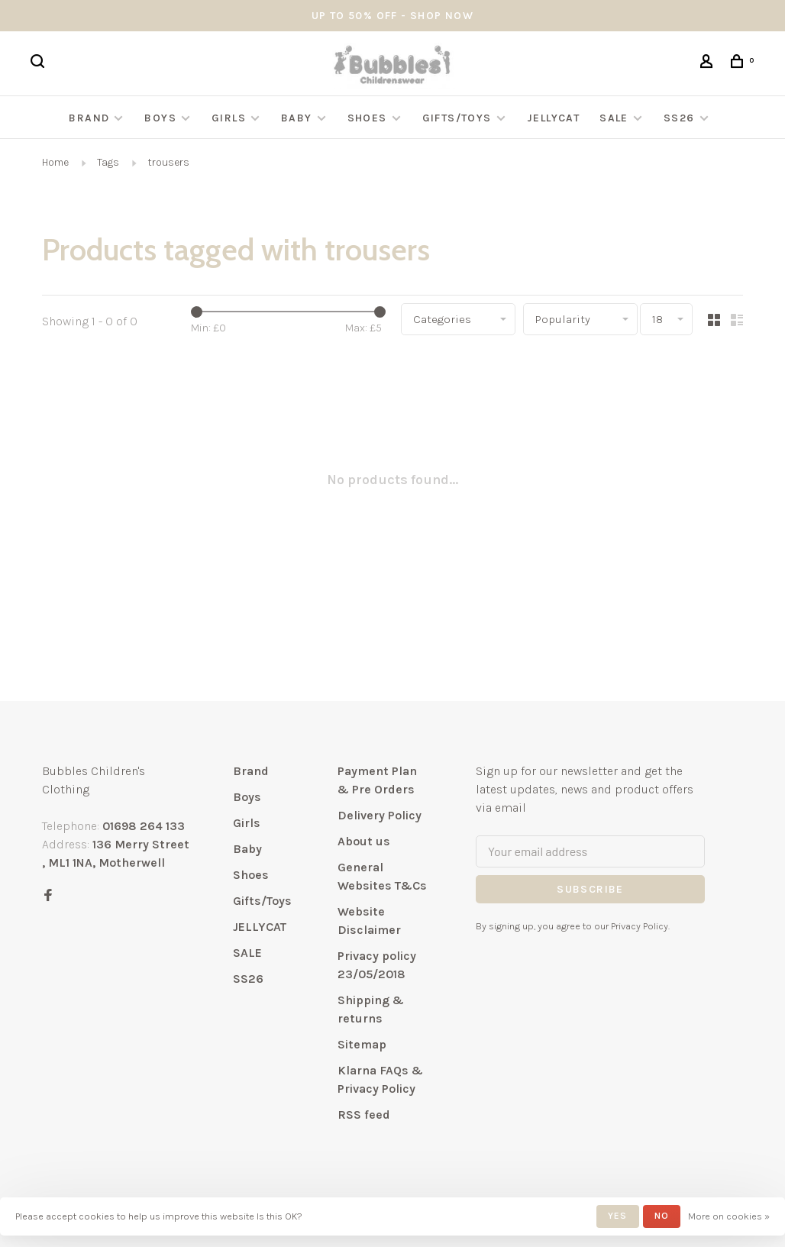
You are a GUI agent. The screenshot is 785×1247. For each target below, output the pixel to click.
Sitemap (362, 1044)
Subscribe (590, 889)
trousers (168, 162)
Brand (89, 117)
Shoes (367, 117)
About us (364, 841)
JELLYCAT (553, 117)
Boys (160, 117)
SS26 (679, 117)
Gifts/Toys (458, 117)
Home (55, 162)
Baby (296, 117)
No (661, 1215)
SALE (613, 117)
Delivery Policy (380, 815)
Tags (108, 162)
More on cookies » (729, 1216)
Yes (618, 1215)
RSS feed (364, 1114)
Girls (229, 117)
